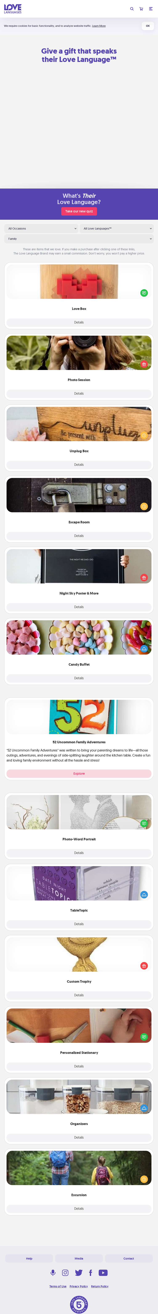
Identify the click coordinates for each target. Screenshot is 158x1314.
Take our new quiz (79, 211)
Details (79, 322)
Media (79, 1258)
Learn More (99, 26)
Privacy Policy (79, 1286)
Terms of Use (57, 1286)
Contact (128, 1258)
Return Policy (100, 1286)
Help (29, 1258)
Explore (79, 773)
